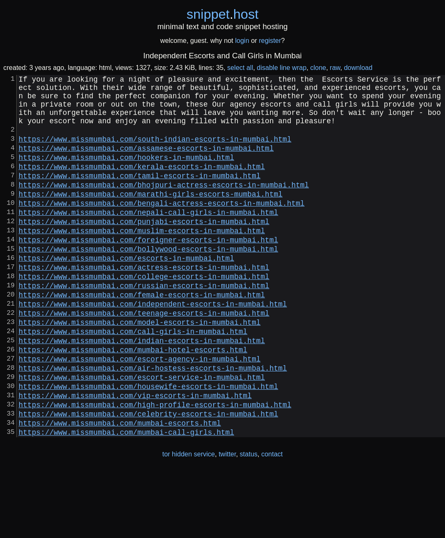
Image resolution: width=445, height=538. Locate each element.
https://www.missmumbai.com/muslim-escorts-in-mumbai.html (142, 260)
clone (318, 67)
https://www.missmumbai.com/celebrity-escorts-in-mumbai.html (148, 477)
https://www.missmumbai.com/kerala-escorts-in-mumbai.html (142, 184)
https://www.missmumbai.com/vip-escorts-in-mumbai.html (135, 455)
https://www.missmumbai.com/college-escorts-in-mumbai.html (144, 314)
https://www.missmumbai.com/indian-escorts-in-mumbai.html (142, 390)
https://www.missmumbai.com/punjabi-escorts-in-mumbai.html (144, 249)
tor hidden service (188, 520)
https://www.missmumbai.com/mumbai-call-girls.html (126, 498)
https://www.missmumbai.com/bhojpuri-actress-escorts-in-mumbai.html (164, 206)
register (270, 40)
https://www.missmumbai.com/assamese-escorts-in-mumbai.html (146, 163)
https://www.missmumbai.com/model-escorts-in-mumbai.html (140, 369)
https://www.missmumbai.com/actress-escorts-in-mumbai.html (144, 304)
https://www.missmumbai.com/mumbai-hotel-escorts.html (133, 401)
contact (272, 520)
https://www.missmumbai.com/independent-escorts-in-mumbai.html (153, 347)
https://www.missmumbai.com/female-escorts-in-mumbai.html (142, 336)
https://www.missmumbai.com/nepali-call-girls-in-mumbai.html (148, 239)
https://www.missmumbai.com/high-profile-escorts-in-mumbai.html (155, 466)
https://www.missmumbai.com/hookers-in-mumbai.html (126, 174)
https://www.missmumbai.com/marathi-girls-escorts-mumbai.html (150, 217)
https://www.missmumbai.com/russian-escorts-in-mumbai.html (144, 325)
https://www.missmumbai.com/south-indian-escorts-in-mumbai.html (155, 152)
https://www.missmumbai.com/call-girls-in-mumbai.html (133, 379)
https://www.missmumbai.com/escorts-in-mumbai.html (126, 293)
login (242, 40)
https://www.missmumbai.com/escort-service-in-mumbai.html (142, 433)
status (249, 520)
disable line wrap (281, 67)
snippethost (223, 14)
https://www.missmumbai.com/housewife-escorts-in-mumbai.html (148, 444)
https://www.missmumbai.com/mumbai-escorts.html (120, 488)
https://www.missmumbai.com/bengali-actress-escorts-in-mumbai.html (162, 228)
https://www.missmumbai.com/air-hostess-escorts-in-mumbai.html (153, 423)
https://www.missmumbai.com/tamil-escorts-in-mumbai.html (140, 195)
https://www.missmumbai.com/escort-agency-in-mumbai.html (140, 412)
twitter (227, 520)
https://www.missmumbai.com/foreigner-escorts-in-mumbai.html (148, 271)
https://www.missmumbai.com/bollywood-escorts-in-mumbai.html (148, 282)
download (358, 67)
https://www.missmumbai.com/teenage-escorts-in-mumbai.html (144, 358)
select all (240, 67)
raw (335, 67)
